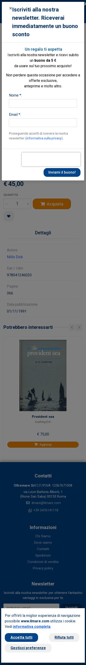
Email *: (15, 114)
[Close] (11, 8)
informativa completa (31, 626)
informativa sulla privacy (44, 138)
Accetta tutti (21, 637)
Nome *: (15, 95)
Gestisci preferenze (28, 648)
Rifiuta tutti (64, 637)
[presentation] (51, 159)
